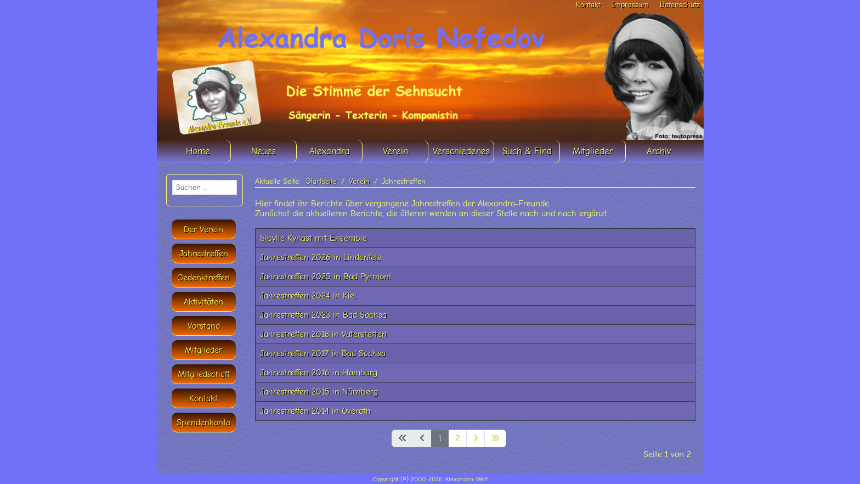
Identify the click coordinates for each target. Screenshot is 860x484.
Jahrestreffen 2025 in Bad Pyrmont (326, 277)
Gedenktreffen (203, 278)
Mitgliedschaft (204, 374)
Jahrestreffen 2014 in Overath (315, 411)
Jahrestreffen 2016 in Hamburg (318, 373)
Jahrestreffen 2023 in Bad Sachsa (323, 315)
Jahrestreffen (203, 253)
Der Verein (203, 229)
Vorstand (204, 326)
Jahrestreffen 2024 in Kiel (308, 296)
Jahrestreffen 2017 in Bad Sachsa (323, 353)
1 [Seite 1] (440, 438)
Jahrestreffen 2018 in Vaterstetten (323, 334)
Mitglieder (203, 350)
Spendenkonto (203, 422)
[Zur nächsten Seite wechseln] (475, 438)
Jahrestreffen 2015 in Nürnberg (319, 392)
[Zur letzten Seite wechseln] (495, 438)
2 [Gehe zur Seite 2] (457, 438)
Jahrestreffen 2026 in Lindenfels (320, 257)
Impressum (630, 4)
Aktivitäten (203, 302)
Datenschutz (680, 4)
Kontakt (588, 4)
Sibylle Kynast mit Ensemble (313, 238)
